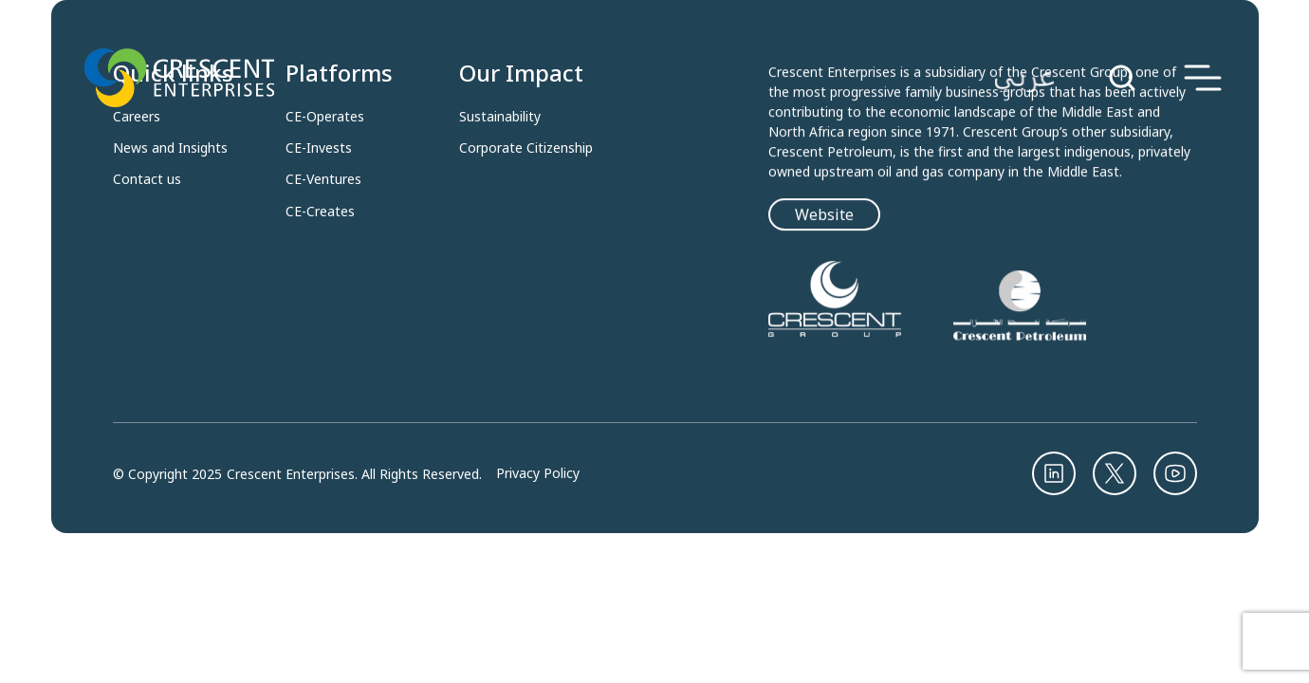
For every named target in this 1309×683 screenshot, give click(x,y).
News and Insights (170, 148)
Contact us (147, 179)
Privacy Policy (538, 473)
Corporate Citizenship (526, 148)
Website (824, 216)
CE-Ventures (323, 179)
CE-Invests (319, 148)
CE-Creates (320, 211)
